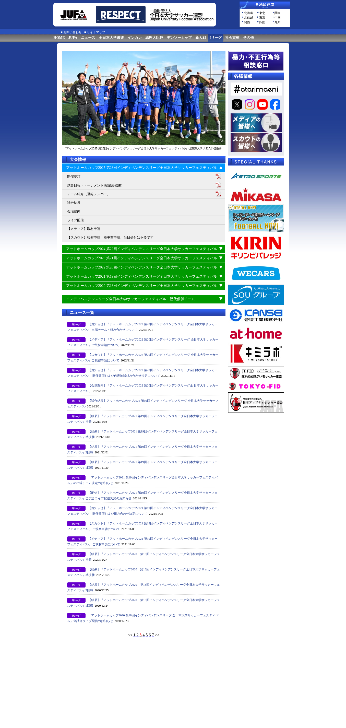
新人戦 (200, 38)
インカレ (134, 38)
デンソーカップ (179, 38)
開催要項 (73, 177)
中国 (278, 17)
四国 (262, 22)
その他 (248, 38)
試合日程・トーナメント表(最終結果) (95, 185)
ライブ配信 (75, 220)
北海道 (248, 13)
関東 (278, 13)
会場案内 (73, 211)
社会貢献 (232, 38)
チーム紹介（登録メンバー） (88, 194)
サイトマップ (96, 32)
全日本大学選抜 (111, 38)
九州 (278, 22)
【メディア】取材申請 (83, 229)
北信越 (248, 17)
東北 (262, 13)
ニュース (88, 38)
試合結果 (73, 203)
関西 (247, 22)
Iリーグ (216, 38)
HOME (59, 38)
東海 (262, 17)
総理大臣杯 (154, 38)
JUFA (72, 38)
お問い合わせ (72, 32)
